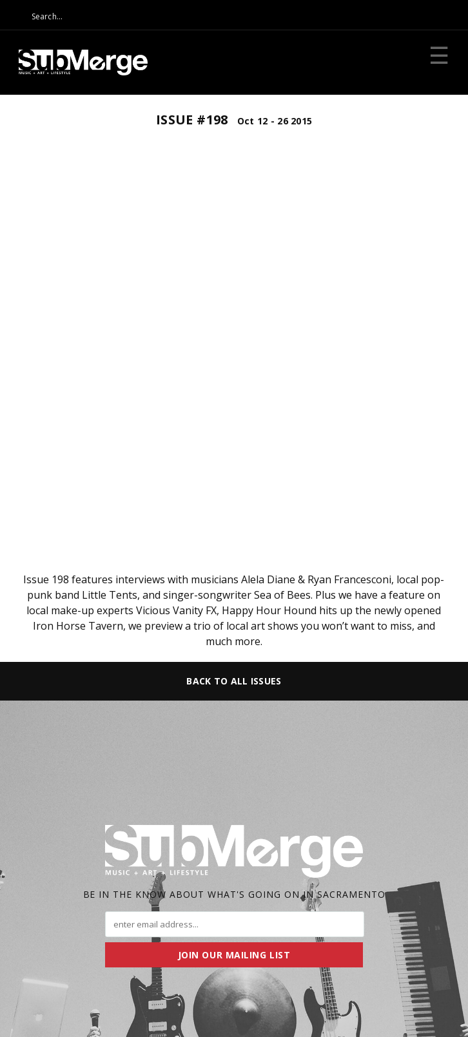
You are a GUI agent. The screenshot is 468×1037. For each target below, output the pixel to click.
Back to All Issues (233, 681)
